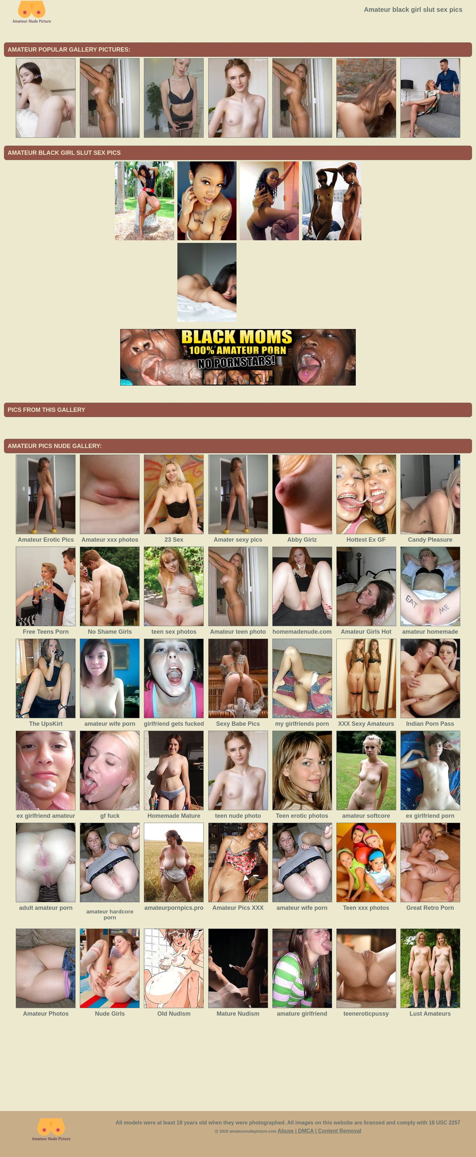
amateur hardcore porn (110, 915)
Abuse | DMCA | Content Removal (319, 1131)
